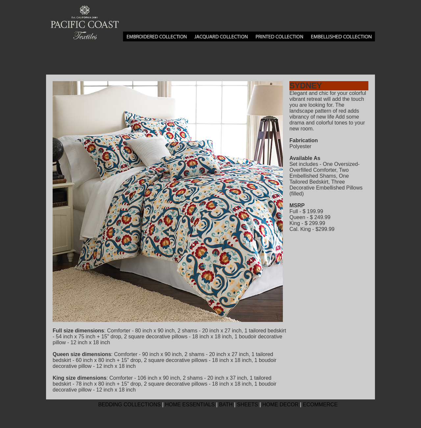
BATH (226, 404)
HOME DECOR (280, 404)
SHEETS (247, 404)
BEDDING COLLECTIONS (129, 404)
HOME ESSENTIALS (190, 404)
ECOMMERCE (320, 404)
